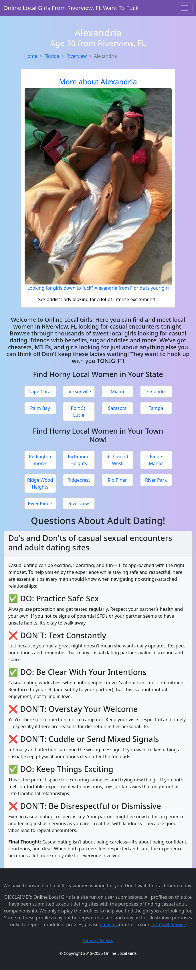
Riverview (76, 56)
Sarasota (117, 408)
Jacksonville (78, 391)
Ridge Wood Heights (40, 483)
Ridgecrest (78, 480)
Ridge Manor (156, 460)
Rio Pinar (117, 480)
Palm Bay (40, 408)
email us (109, 924)
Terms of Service (168, 924)
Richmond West (117, 460)
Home (30, 56)
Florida (51, 56)
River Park (156, 480)
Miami (117, 391)
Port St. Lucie (79, 411)
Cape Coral (40, 391)
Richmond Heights (79, 460)
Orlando (156, 391)
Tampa (156, 408)
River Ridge (40, 503)
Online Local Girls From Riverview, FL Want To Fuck (70, 8)
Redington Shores (40, 460)
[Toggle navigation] (185, 8)
